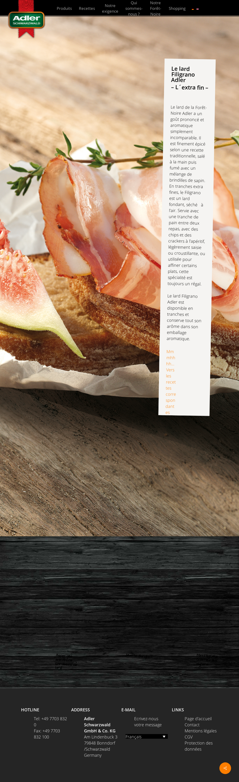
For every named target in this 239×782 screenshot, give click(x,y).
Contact (192, 724)
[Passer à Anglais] (198, 8)
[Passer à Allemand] (193, 8)
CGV (189, 737)
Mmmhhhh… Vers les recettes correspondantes (170, 382)
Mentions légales (201, 731)
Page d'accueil (198, 718)
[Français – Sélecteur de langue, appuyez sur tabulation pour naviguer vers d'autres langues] (147, 736)
